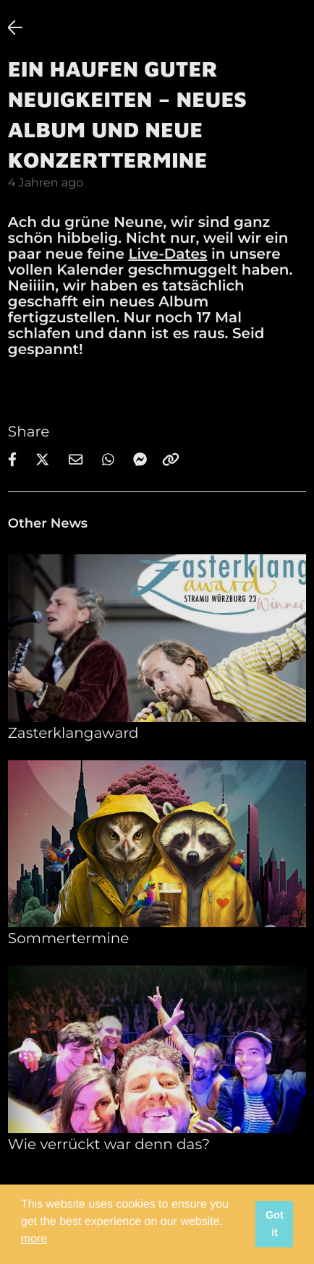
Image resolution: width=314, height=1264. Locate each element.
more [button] (34, 1239)
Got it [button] (275, 1224)
